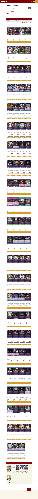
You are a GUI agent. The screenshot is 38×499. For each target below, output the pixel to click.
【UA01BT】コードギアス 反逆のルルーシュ (28, 17)
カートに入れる (10, 80)
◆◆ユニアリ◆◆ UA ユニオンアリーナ (15, 17)
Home (8, 17)
